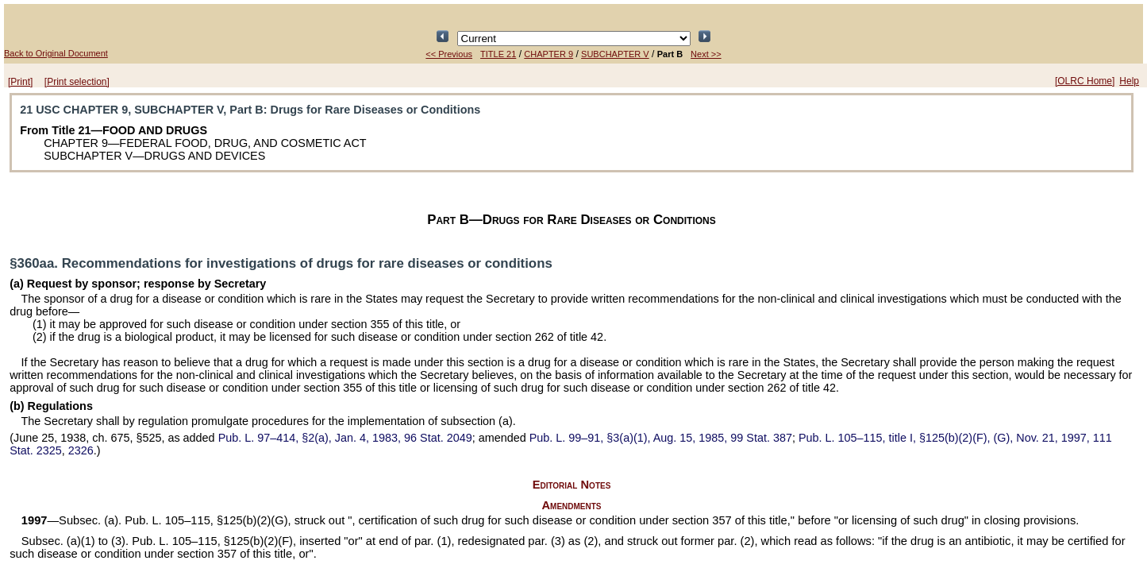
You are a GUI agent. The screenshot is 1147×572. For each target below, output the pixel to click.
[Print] (20, 81)
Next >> (706, 54)
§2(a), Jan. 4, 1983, (345, 437)
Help (1129, 81)
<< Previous (448, 54)
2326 (81, 450)
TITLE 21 (498, 54)
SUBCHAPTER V (615, 54)
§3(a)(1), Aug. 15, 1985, (660, 437)
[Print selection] (77, 81)
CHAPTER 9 (548, 54)
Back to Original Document (56, 53)
